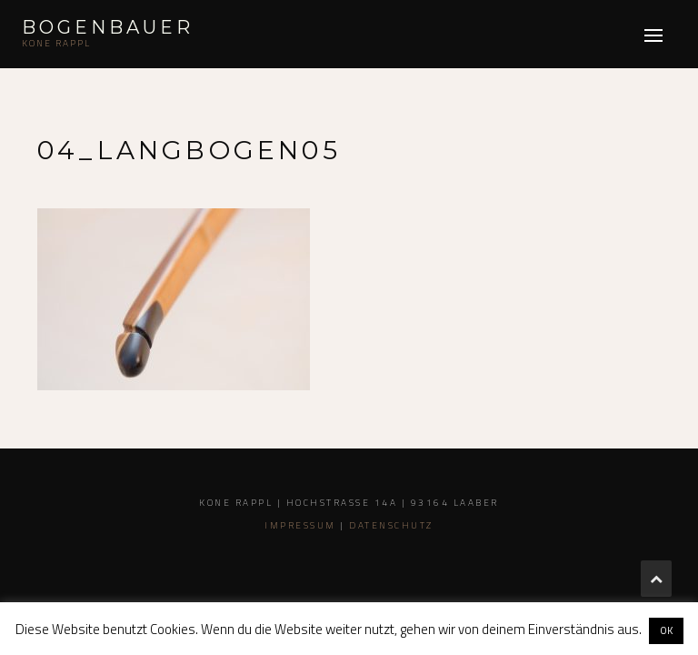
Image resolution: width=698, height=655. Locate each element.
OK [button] (666, 630)
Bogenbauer (108, 27)
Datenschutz (391, 525)
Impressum (300, 525)
